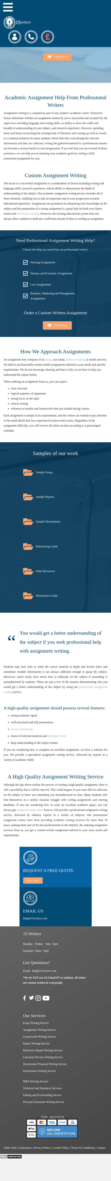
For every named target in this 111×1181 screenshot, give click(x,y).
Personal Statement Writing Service (43, 1101)
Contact (101, 1147)
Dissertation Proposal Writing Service (45, 1064)
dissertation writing (28, 213)
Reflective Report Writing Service (42, 1050)
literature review (56, 735)
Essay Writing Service (36, 1022)
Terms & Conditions (83, 1147)
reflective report (75, 359)
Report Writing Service (36, 1043)
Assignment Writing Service (39, 1029)
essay (48, 359)
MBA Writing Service (35, 1081)
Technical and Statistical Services (42, 1088)
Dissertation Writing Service (39, 1070)
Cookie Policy (61, 1147)
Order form (10, 1147)
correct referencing (22, 729)
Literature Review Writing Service (43, 1057)
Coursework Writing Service (39, 1036)
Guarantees (25, 1147)
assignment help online (30, 809)
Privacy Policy (42, 1147)
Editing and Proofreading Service (42, 1095)
